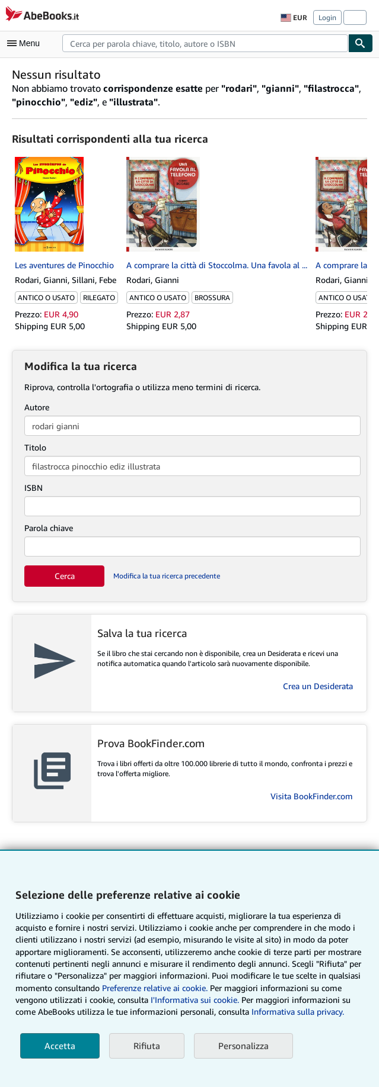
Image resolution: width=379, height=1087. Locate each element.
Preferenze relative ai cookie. (155, 988)
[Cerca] (360, 43)
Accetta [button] (59, 1045)
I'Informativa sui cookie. (195, 1000)
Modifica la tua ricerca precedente (166, 575)
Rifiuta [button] (146, 1045)
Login (327, 17)
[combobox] (205, 43)
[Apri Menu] (26, 43)
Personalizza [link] (243, 1045)
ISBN (33, 488)
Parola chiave (48, 528)
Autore (36, 407)
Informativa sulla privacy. (297, 1011)
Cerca (65, 576)
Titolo (35, 447)
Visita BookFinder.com (311, 796)
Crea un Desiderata (318, 686)
